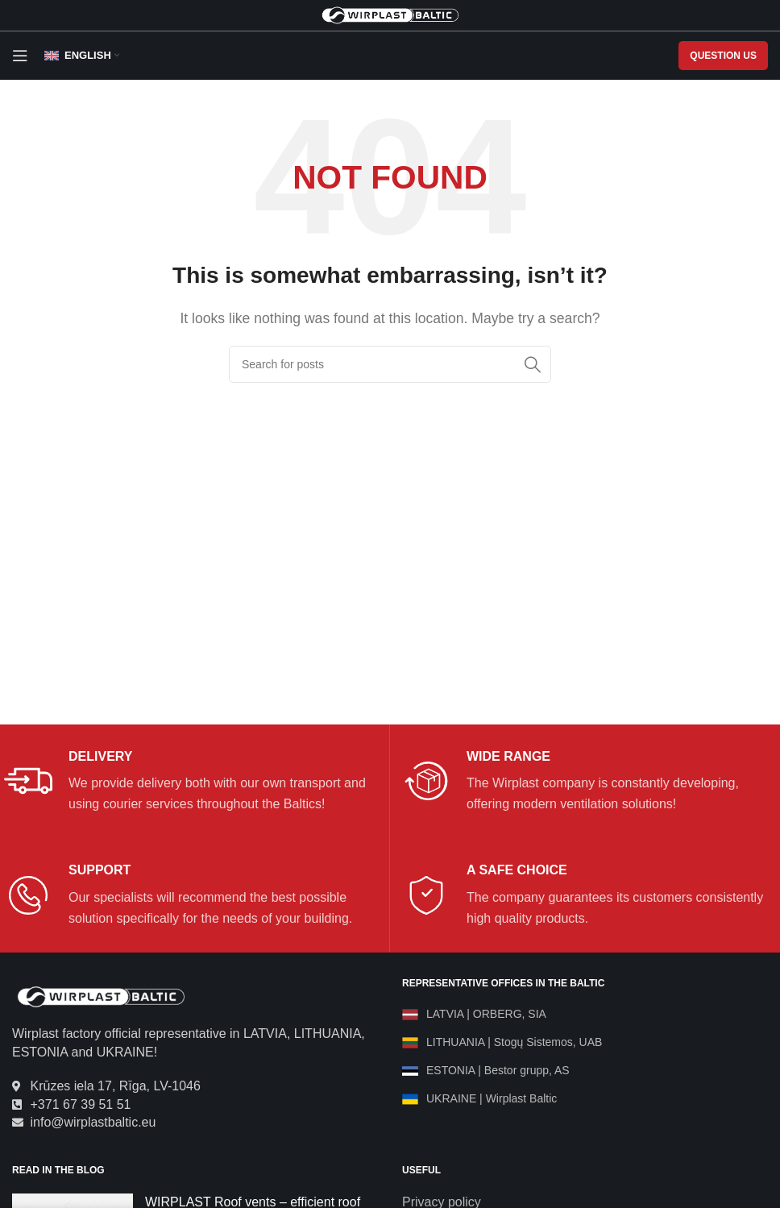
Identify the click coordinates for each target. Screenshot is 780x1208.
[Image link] (100, 996)
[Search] (390, 364)
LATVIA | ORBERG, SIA (486, 1013)
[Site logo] (389, 14)
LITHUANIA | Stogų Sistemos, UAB (514, 1042)
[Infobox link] (190, 782)
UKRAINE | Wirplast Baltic (491, 1098)
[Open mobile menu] (20, 55)
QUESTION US (723, 55)
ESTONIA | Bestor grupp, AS (498, 1070)
